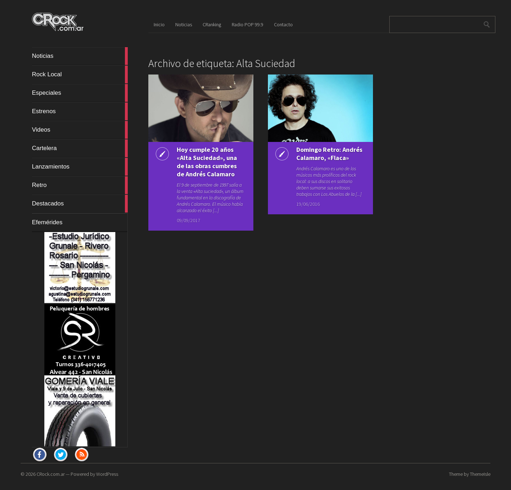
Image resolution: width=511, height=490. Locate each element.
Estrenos (80, 111)
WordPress (107, 474)
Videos (80, 130)
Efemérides (47, 222)
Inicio (159, 24)
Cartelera (80, 148)
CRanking (212, 24)
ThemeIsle (480, 474)
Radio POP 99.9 (247, 24)
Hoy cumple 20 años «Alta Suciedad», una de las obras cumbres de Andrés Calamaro (207, 161)
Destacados (80, 204)
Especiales (80, 93)
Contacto (283, 24)
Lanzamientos (80, 167)
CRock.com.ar (51, 474)
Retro (80, 185)
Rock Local (80, 74)
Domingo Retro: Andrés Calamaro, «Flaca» (329, 153)
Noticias (80, 56)
